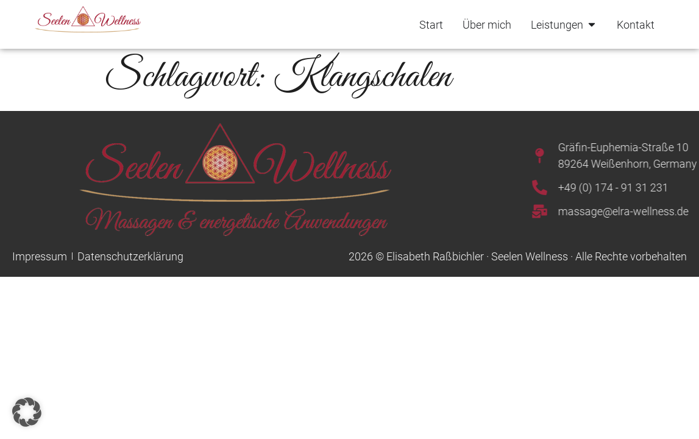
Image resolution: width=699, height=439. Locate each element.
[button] (27, 412)
